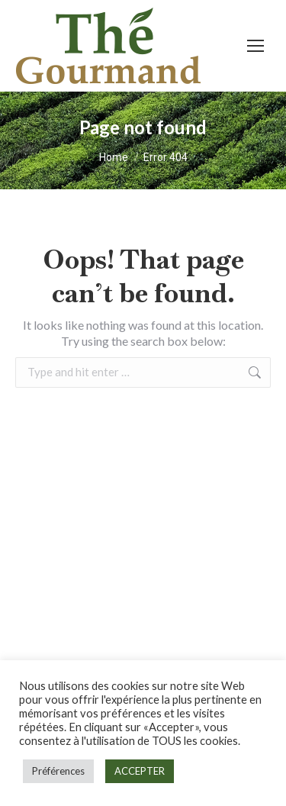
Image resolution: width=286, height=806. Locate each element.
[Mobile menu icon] (255, 46)
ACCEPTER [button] (139, 771)
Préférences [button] (58, 771)
